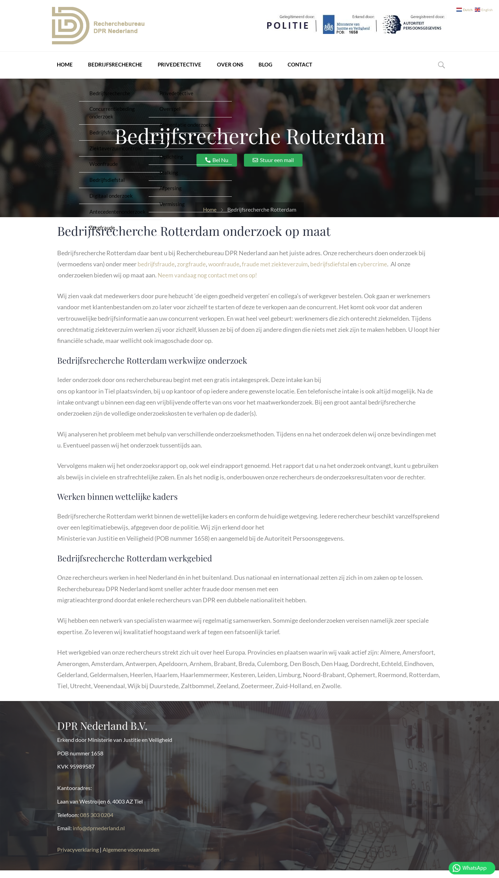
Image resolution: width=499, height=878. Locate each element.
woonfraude (226, 271)
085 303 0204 (96, 822)
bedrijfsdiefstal (337, 271)
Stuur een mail (277, 167)
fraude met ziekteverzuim (280, 271)
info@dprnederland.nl (99, 835)
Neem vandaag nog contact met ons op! (210, 282)
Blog (255, 69)
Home (60, 69)
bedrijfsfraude (157, 271)
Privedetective (172, 69)
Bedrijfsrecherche (109, 69)
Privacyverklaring (78, 857)
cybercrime (382, 271)
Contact (287, 69)
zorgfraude (193, 271)
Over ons (221, 69)
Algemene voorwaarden (131, 857)
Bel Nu (220, 167)
